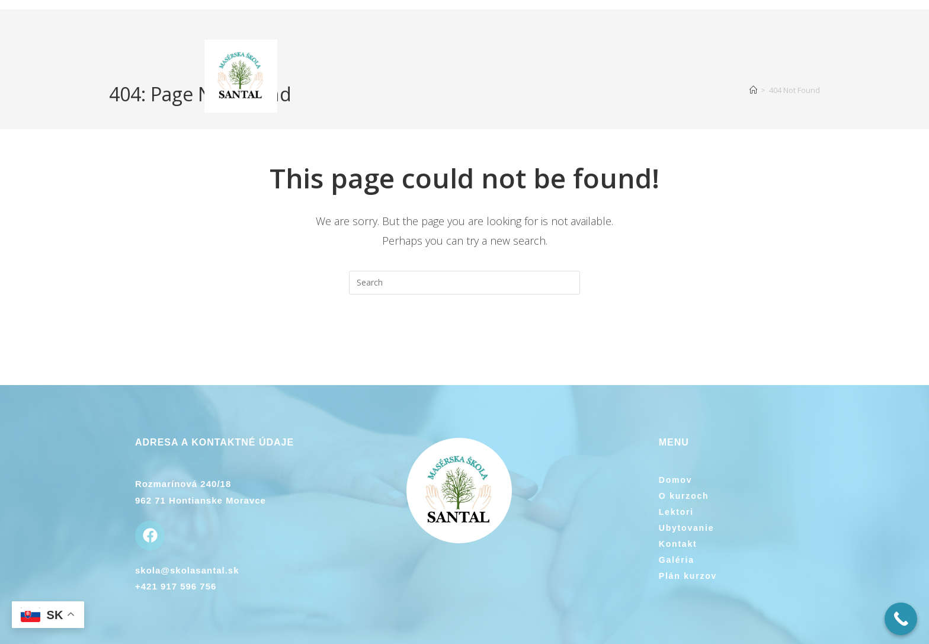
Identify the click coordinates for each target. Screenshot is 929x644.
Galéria (676, 560)
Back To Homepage (464, 342)
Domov (675, 480)
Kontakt (678, 544)
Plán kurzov (688, 576)
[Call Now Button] (901, 619)
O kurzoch (684, 496)
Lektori (676, 512)
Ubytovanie (686, 528)
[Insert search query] (464, 282)
